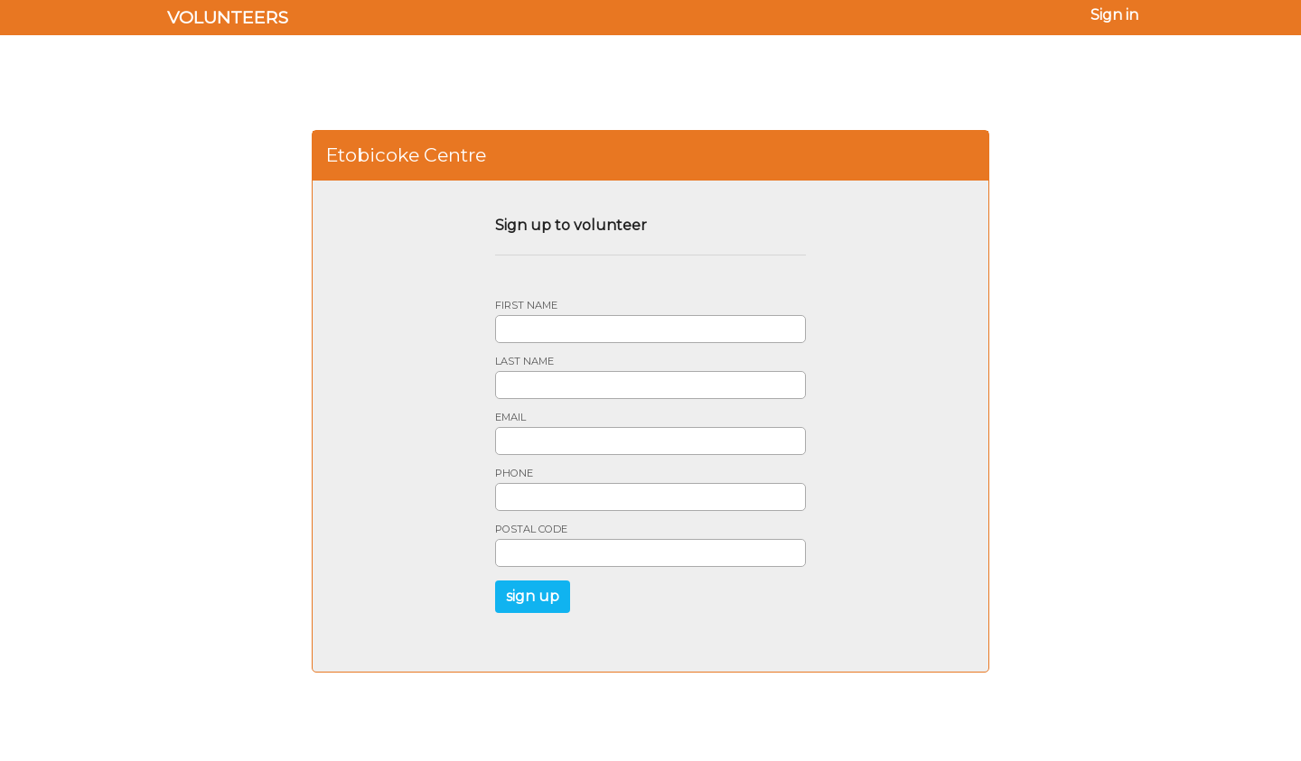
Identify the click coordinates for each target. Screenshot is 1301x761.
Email (510, 417)
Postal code (531, 529)
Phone (514, 473)
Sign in (1114, 14)
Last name (524, 362)
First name (526, 306)
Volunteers (227, 17)
